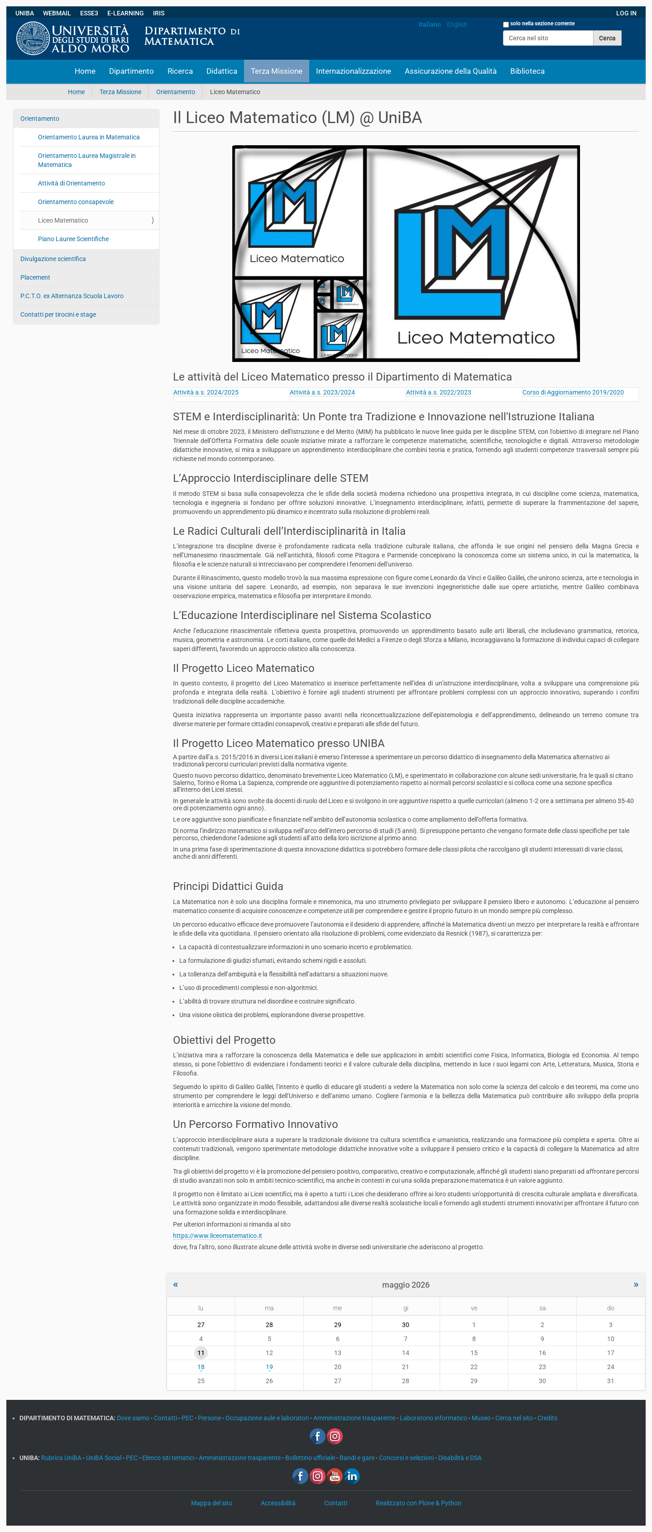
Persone (210, 1418)
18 (201, 1366)
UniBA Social (103, 1457)
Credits (547, 1418)
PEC (188, 1418)
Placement (35, 277)
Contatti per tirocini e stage (58, 314)
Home (85, 71)
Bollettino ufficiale (310, 1457)
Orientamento (175, 91)
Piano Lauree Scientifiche (73, 239)
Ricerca (180, 71)
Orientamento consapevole (76, 201)
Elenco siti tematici (169, 1457)
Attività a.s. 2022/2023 (438, 392)
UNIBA (24, 13)
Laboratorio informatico (434, 1418)
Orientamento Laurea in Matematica (89, 137)
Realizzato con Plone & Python (418, 1503)
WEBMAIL (57, 13)
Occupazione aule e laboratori (267, 1418)
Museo (482, 1418)
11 (201, 1352)
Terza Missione (276, 71)
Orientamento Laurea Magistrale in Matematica (87, 160)
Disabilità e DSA (460, 1457)
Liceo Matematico (63, 220)
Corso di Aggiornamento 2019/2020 (573, 392)
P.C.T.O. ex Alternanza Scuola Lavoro (72, 296)
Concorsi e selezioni (407, 1457)
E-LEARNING (125, 13)
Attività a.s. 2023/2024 (322, 392)
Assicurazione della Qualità (451, 71)
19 (269, 1366)
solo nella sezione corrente (542, 23)
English (457, 24)
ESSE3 (89, 13)
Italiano (430, 24)
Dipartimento (131, 71)
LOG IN (626, 13)
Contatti (166, 1418)
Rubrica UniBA (62, 1457)
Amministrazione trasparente (355, 1418)
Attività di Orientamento (71, 183)
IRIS (158, 13)
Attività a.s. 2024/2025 (206, 392)
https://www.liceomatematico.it (217, 1235)
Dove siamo (134, 1418)
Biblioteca (527, 71)
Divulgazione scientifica (53, 258)
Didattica (221, 71)
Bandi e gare (358, 1457)
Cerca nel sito (514, 1418)
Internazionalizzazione (353, 71)
